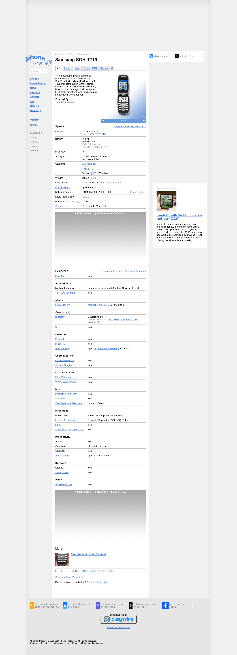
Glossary (35, 110)
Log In (33, 124)
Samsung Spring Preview (88, 554)
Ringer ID (60, 343)
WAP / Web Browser (66, 382)
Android (35, 97)
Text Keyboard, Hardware (68, 403)
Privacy (34, 146)
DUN (122, 319)
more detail (138, 192)
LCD (91, 134)
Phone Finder (38, 83)
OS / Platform (62, 187)
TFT (97, 134)
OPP (134, 319)
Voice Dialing (62, 348)
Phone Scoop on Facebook (175, 605)
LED (84, 169)
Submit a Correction (97, 582)
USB (57, 327)
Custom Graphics (64, 360)
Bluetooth (60, 316)
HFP (116, 319)
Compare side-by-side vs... (130, 126)
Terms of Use (37, 150)
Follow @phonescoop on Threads (145, 605)
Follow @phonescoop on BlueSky (79, 605)
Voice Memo (62, 455)
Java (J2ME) (62, 472)
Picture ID (60, 339)
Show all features (136, 271)
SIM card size (62, 206)
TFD (102, 134)
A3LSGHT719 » (79, 571)
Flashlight (60, 276)
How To (34, 106)
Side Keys (60, 398)
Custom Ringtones (65, 365)
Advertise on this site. (118, 627)
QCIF (93, 173)
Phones (34, 78)
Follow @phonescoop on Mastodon (112, 605)
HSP (110, 319)
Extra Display (62, 305)
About (33, 137)
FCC (57, 571)
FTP (128, 319)
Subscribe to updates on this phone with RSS (47, 605)
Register (34, 119)
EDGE (85, 196)
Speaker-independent (105, 348)
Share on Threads (187, 56)
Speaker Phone (63, 484)
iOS (32, 101)
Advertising (36, 132)
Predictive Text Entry (66, 394)
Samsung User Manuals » (69, 577)
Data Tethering (63, 377)
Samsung (82, 54)
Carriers (35, 92)
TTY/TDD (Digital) (65, 292)
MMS (58, 424)
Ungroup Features (113, 271)
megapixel (90, 163)
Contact (34, 141)
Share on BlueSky (161, 56)
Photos (68, 68)
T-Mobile (59, 102)
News (33, 87)
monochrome (95, 305)
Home (58, 54)
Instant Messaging (65, 420)
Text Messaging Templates (69, 429)
